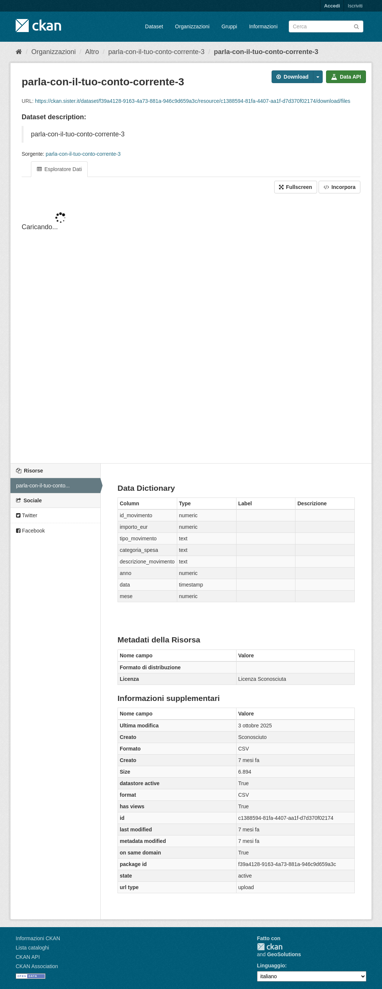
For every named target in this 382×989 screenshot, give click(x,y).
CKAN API (28, 957)
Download (292, 77)
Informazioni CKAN (38, 938)
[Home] (19, 52)
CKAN (269, 947)
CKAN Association (37, 966)
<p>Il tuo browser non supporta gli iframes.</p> (191, 329)
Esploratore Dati (59, 169)
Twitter (26, 515)
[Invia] (356, 26)
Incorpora (339, 187)
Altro (92, 52)
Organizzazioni (192, 26)
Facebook (30, 531)
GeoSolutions (284, 954)
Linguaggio (271, 966)
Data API (346, 77)
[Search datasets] (326, 26)
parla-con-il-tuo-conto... (43, 486)
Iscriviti (355, 6)
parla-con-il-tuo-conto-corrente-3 (156, 52)
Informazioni (263, 26)
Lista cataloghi (32, 948)
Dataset (154, 26)
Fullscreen (295, 187)
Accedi (332, 6)
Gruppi (229, 26)
